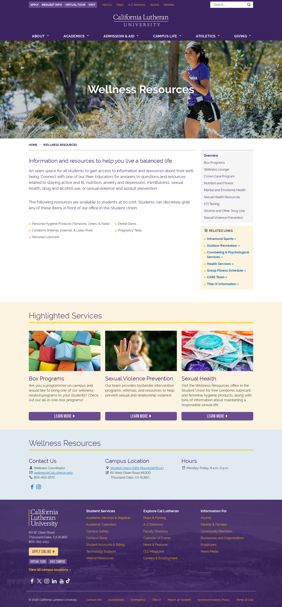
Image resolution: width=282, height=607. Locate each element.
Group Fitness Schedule (225, 270)
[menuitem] (40, 37)
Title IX (156, 599)
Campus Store (96, 538)
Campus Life (165, 36)
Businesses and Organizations (222, 538)
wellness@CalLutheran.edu (53, 473)
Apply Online (41, 551)
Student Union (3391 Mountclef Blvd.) (137, 468)
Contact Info (94, 599)
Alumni (154, 4)
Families (169, 4)
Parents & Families (214, 524)
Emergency (138, 599)
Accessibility (116, 599)
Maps (120, 4)
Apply (34, 4)
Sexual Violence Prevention (223, 217)
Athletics (206, 36)
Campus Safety (97, 531)
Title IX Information (221, 284)
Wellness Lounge (216, 169)
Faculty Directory (155, 531)
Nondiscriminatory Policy (214, 599)
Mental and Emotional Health (225, 190)
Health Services (219, 264)
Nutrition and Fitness (218, 183)
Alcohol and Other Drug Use (224, 211)
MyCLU (107, 4)
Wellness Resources (141, 89)
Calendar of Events (157, 538)
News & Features (155, 544)
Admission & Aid (119, 36)
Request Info (52, 4)
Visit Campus (57, 562)
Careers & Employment (160, 558)
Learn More (62, 416)
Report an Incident (179, 599)
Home (33, 145)
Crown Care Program (219, 176)
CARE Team (215, 277)
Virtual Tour (75, 4)
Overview (211, 155)
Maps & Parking (154, 518)
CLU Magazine (153, 551)
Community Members (216, 531)
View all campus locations (48, 570)
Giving (240, 36)
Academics (74, 36)
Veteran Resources (100, 558)
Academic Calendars (101, 524)
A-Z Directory (137, 4)
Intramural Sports (220, 239)
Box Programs (214, 162)
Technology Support (101, 551)
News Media (210, 551)
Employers (209, 544)
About (38, 36)
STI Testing (212, 204)
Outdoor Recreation (222, 245)
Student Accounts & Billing (105, 544)
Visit (92, 4)
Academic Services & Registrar (108, 518)
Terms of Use (244, 599)
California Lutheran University (141, 20)
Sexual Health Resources (222, 197)
